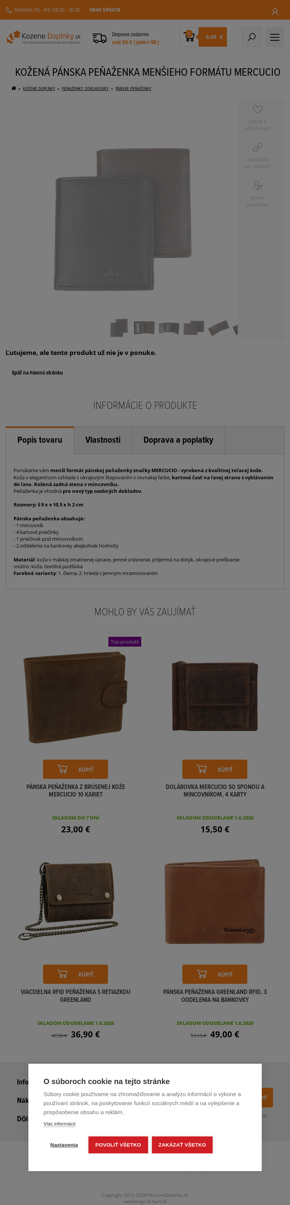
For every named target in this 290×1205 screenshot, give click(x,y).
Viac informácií (59, 1124)
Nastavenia (64, 1145)
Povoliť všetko (118, 1145)
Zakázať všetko (182, 1145)
